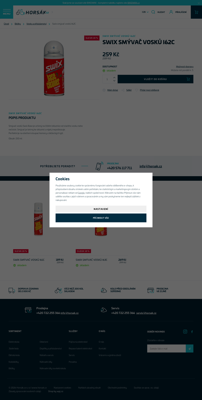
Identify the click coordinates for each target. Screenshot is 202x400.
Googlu (81, 192)
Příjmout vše (101, 217)
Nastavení (101, 208)
